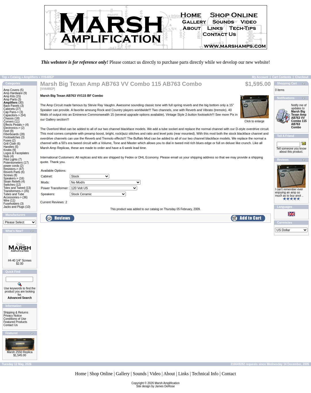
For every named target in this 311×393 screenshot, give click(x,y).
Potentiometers (13, 162)
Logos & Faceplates (16, 153)
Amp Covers (11, 90)
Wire (6, 200)
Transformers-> (13, 191)
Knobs (7, 150)
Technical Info (205, 373)
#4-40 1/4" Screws (19, 260)
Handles (8, 146)
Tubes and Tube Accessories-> (13, 196)
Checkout (301, 77)
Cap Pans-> (11, 112)
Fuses (7, 140)
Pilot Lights (10, 159)
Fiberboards (11, 134)
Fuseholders (11, 203)
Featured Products (15, 322)
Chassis (8, 118)
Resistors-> (10, 169)
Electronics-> (11, 127)
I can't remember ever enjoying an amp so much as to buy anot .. (289, 192)
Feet (6, 131)
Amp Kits (9, 96)
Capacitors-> (11, 115)
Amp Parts (10, 99)
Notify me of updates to (299, 116)
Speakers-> (10, 178)
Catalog (15, 77)
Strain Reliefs (11, 181)
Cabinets (9, 109)
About (169, 373)
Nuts (6, 156)
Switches (9, 184)
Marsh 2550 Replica (19, 352)
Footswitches (11, 137)
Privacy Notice (12, 315)
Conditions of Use (14, 318)
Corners (8, 121)
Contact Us (10, 325)
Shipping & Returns (15, 312)
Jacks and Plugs (13, 206)
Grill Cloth (9, 143)
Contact (229, 373)
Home (80, 373)
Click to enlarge (254, 120)
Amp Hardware (13, 93)
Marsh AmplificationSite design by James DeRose (158, 385)
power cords (11, 165)
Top (4, 77)
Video (154, 373)
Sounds (139, 373)
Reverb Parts (11, 172)
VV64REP (47, 77)
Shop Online (100, 373)
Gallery (123, 373)
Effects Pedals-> (13, 124)
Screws (8, 175)
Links (183, 373)
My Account (260, 77)
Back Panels (11, 105)
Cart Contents (281, 77)
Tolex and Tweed (14, 187)
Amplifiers (31, 77)
